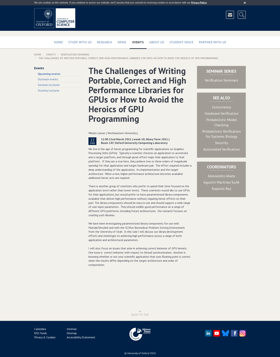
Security (221, 142)
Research (104, 42)
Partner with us (212, 42)
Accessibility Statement (81, 337)
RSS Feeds (40, 333)
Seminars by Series (49, 85)
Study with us (80, 42)
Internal (72, 329)
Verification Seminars (221, 80)
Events (139, 41)
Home (58, 42)
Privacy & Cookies (45, 337)
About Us (156, 42)
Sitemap (72, 333)
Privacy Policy (199, 2)
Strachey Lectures (48, 90)
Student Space (181, 42)
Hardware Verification (221, 113)
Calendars (40, 329)
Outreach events (48, 79)
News (122, 42)
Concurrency (221, 107)
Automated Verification (221, 149)
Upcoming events (49, 74)
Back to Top (140, 313)
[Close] (245, 3)
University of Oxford (138, 353)
